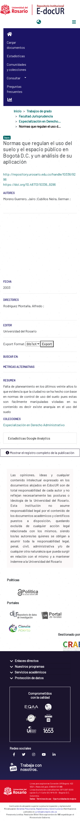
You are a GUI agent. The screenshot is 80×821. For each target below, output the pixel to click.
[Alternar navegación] (74, 22)
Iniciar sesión (53, 22)
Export (47, 344)
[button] (39, 22)
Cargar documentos (16, 44)
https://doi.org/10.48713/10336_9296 (29, 184)
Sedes (32, 798)
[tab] (40, 438)
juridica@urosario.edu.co (46, 812)
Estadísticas (16, 56)
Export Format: (14, 344)
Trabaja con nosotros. (26, 767)
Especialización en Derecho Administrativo (40, 121)
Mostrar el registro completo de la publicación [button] (40, 453)
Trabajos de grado (39, 111)
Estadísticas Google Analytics (29, 438)
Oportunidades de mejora (64, 798)
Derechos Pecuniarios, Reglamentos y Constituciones (40, 809)
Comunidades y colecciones (16, 66)
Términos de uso (44, 798)
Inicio (17, 111)
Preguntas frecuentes (14, 89)
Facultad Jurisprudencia (36, 116)
